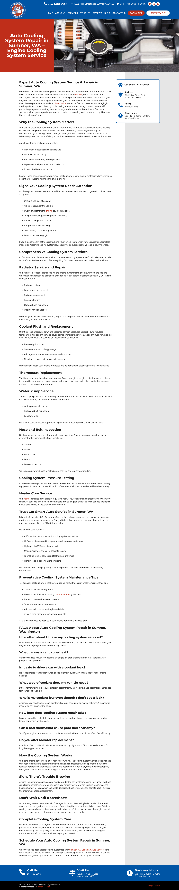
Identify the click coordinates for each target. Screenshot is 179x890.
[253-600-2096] (45, 3)
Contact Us (118, 13)
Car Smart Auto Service (93, 849)
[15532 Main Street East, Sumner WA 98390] (72, 4)
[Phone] (120, 105)
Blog (107, 13)
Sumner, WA (75, 849)
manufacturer (63, 594)
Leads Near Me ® (43, 887)
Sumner (78, 94)
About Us (60, 13)
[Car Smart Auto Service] (120, 85)
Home (50, 13)
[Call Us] (22, 872)
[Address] (120, 95)
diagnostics (60, 103)
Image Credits (154, 885)
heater (27, 498)
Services (73, 13)
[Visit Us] (72, 873)
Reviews (97, 13)
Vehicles (85, 13)
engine (49, 210)
